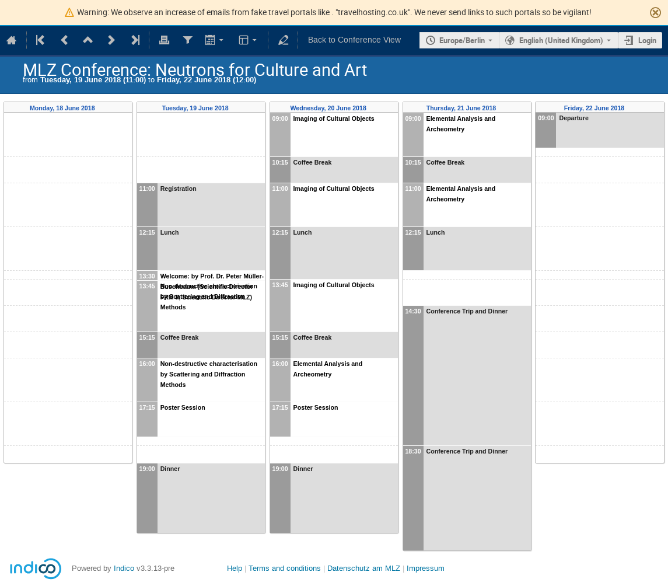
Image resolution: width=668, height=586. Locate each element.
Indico (124, 568)
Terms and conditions (285, 568)
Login (647, 40)
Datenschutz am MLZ (363, 568)
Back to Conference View (354, 40)
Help (234, 568)
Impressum (426, 568)
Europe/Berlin (462, 40)
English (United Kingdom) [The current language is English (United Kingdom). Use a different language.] (561, 40)
